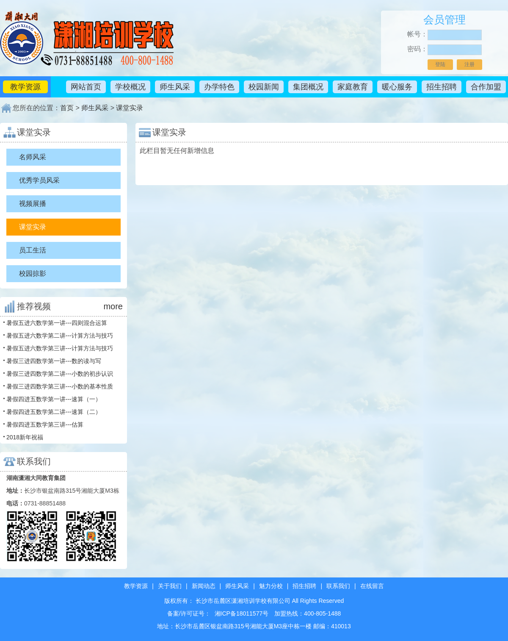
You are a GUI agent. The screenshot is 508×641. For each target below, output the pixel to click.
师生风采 (175, 87)
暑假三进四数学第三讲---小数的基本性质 (59, 386)
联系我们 (338, 586)
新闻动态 (203, 586)
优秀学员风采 (39, 180)
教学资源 (25, 87)
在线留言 (372, 586)
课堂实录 (129, 107)
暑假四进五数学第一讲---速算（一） (53, 399)
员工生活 (32, 250)
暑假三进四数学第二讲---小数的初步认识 (59, 373)
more (113, 306)
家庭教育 (352, 87)
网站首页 (86, 87)
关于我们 (170, 586)
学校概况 (130, 87)
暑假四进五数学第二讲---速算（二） (53, 411)
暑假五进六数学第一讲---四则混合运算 (56, 322)
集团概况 (308, 87)
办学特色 (219, 87)
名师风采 (32, 157)
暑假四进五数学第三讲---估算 (44, 424)
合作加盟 (486, 87)
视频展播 (32, 203)
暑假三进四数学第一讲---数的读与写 (53, 361)
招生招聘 (441, 87)
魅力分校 (271, 586)
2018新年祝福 (24, 437)
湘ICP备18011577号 (242, 613)
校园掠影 (32, 273)
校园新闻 (263, 87)
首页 (67, 107)
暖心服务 (397, 87)
